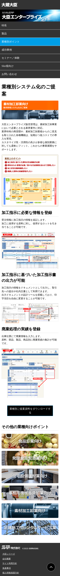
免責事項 (6, 568)
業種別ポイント (11, 41)
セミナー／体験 (11, 58)
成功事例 (7, 49)
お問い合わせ (9, 74)
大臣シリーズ (8, 554)
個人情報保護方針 (10, 573)
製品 (4, 33)
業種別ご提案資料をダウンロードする (30, 410)
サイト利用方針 (9, 563)
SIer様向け (8, 66)
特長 (4, 25)
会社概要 (6, 559)
